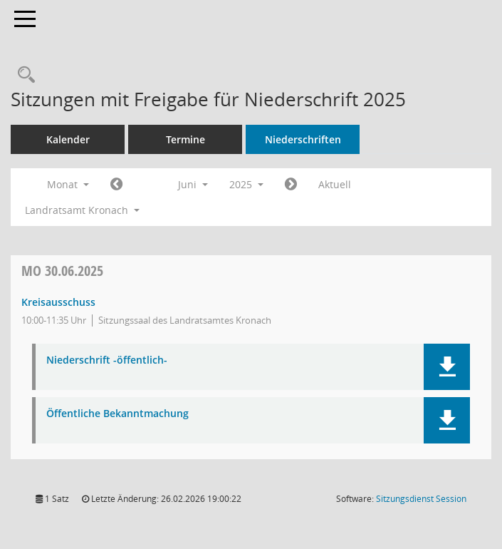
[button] (447, 367)
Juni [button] (193, 184)
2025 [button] (246, 184)
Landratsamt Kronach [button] (82, 210)
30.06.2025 (62, 270)
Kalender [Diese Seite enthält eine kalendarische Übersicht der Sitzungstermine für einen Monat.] (68, 139)
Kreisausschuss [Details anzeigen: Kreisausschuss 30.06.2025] (58, 302)
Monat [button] (68, 184)
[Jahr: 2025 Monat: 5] (116, 184)
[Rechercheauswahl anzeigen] (23, 75)
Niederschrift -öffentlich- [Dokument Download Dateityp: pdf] (106, 360)
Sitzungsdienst (421, 499)
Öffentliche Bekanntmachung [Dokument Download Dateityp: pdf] (117, 414)
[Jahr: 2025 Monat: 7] (291, 184)
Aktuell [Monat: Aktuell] (334, 184)
